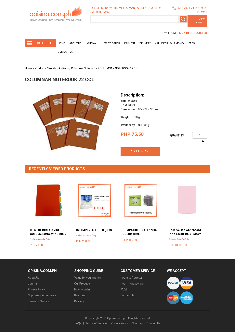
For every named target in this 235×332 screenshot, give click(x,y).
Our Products (82, 283)
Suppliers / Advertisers (42, 295)
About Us (75, 43)
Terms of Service (38, 301)
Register (200, 32)
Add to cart (140, 151)
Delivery (144, 43)
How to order (111, 43)
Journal (91, 43)
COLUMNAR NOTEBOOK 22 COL (119, 68)
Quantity (177, 135)
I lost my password (132, 283)
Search (183, 19)
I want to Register (131, 277)
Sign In (184, 32)
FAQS (124, 289)
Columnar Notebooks (84, 68)
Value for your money (169, 43)
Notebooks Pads (58, 68)
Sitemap (137, 323)
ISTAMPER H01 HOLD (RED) (94, 230)
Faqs (192, 43)
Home (61, 43)
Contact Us (65, 51)
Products (40, 68)
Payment (129, 43)
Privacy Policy (36, 289)
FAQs (78, 323)
